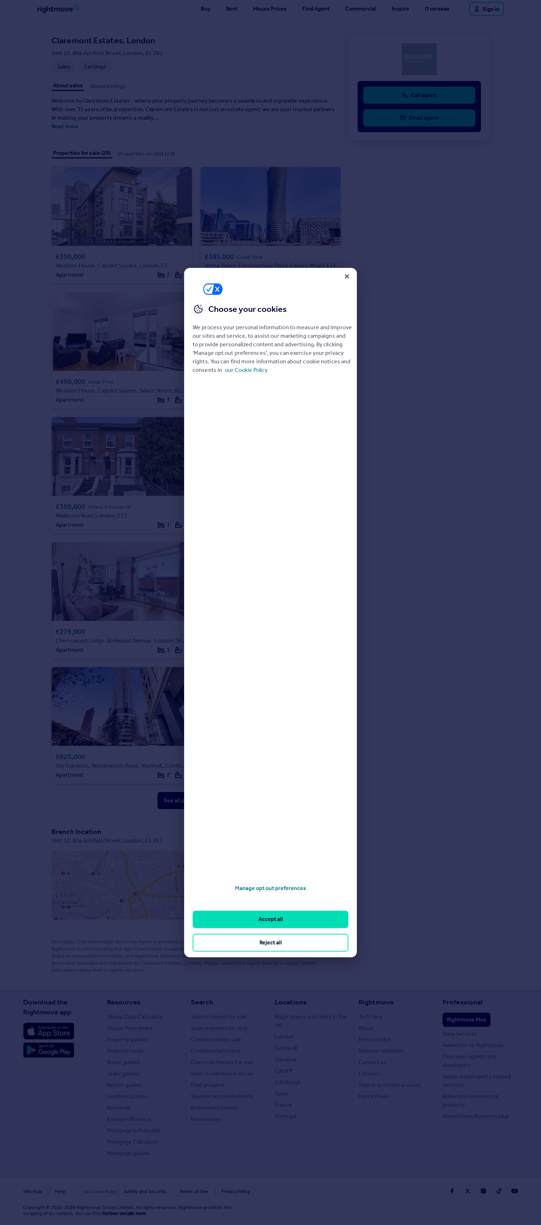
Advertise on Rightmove (473, 1045)
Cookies (87, 1191)
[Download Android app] (48, 1050)
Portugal (285, 1116)
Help (60, 1191)
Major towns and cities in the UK (311, 1021)
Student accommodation (222, 1096)
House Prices (269, 8)
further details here (124, 1213)
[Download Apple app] (48, 1031)
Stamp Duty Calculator (135, 1016)
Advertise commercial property (470, 1100)
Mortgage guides (128, 1153)
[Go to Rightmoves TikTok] (499, 1191)
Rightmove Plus (466, 1019)
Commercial (360, 8)
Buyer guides (123, 1062)
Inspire (400, 8)
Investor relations (381, 1050)
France (283, 1104)
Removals (119, 1107)
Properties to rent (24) (146, 153)
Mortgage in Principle (134, 1130)
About (366, 1028)
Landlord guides (127, 1096)
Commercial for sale (216, 1039)
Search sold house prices (222, 1073)
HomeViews (374, 1096)
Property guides (127, 1039)
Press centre (375, 1039)
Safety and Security (130, 1191)
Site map (32, 1191)
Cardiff (283, 1070)
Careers (369, 1073)
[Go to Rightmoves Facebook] (452, 1191)
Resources (124, 1002)
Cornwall (286, 1048)
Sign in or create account (390, 1085)
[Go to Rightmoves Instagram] (483, 1191)
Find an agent (208, 1085)
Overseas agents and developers (469, 1060)
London (284, 1036)
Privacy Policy (220, 1191)
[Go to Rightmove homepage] (58, 9)
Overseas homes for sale (222, 1062)
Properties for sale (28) (82, 153)
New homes (206, 1119)
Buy (205, 8)
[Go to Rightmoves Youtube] (514, 1191)
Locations (291, 1002)
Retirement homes (215, 1107)
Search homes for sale (219, 1016)
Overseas (437, 8)
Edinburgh (288, 1082)
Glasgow (286, 1059)
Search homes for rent (219, 1028)
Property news (125, 1050)
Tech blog (370, 1016)
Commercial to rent (215, 1050)
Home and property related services (477, 1080)
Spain (282, 1093)
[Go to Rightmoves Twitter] (468, 1191)
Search (202, 1002)
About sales (68, 85)
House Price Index (130, 1028)
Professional (463, 1002)
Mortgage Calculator (133, 1141)
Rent (231, 8)
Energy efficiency (129, 1119)
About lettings (108, 86)
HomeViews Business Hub (476, 1116)
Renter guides (124, 1085)
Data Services (460, 1033)
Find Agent (316, 8)
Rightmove (376, 1002)
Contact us (372, 1062)
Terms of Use (178, 1191)
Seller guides (123, 1073)
